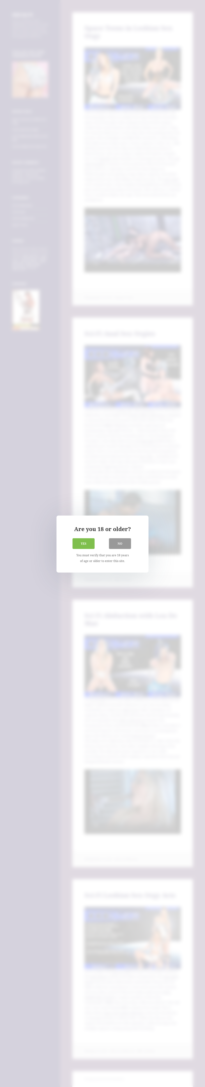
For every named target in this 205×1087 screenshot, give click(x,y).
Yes (83, 543)
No (120, 543)
